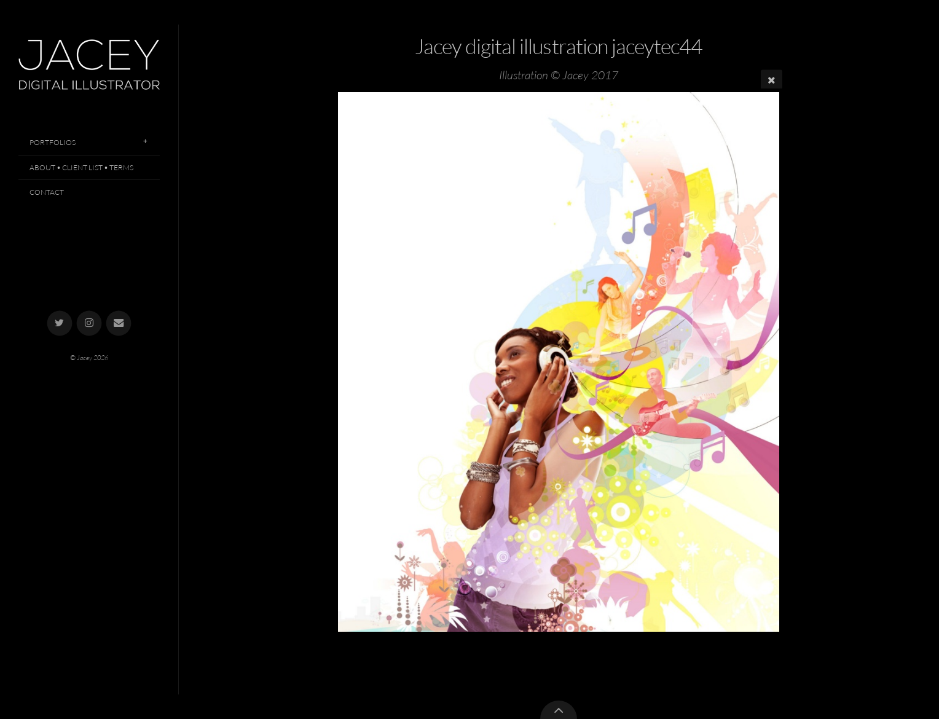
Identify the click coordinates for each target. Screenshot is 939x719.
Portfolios (52, 142)
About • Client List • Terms (81, 167)
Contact (46, 192)
